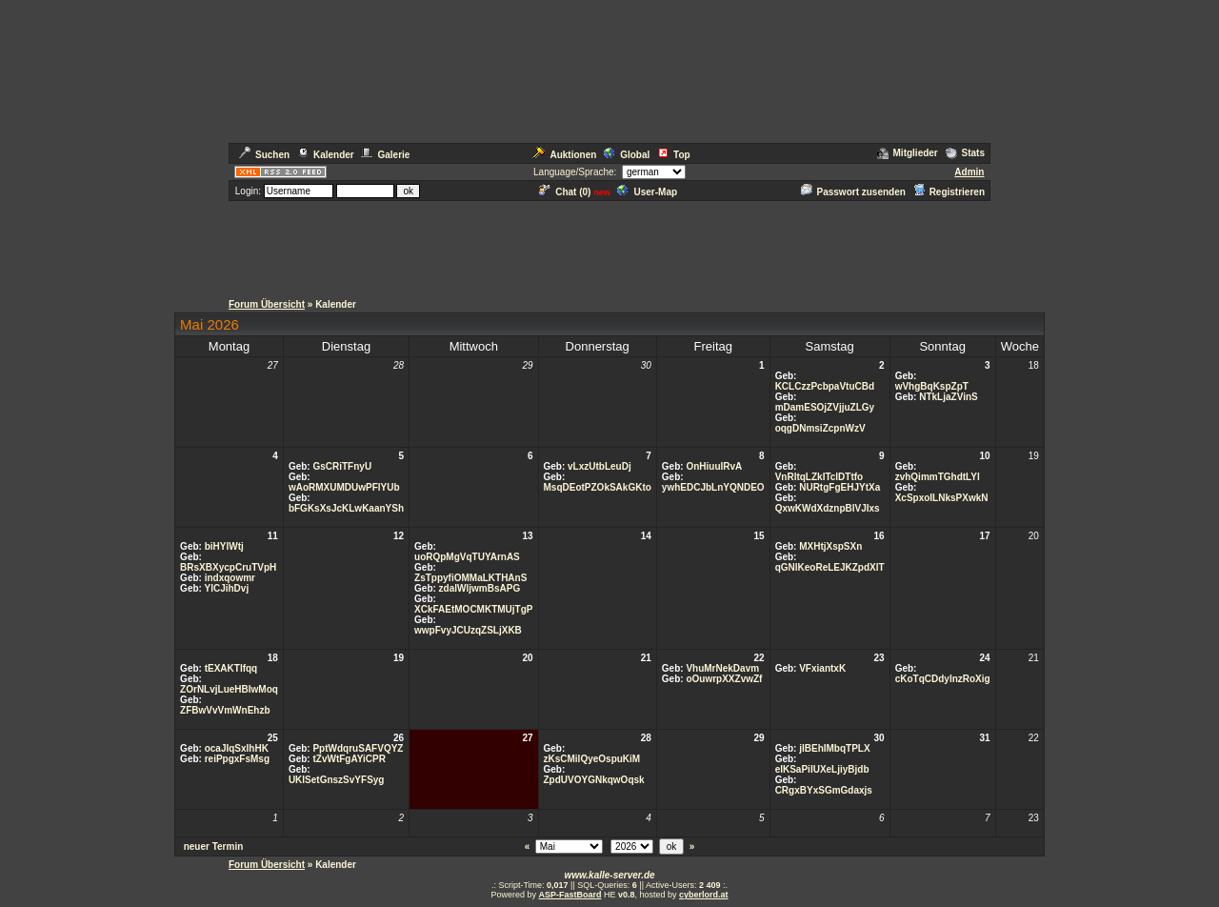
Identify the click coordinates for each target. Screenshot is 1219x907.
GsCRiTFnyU (341, 466)
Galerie (385, 155)
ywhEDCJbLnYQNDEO (713, 487)
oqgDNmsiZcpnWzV (820, 428)
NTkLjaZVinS (948, 397)
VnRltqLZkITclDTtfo (819, 477)
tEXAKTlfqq (231, 668)
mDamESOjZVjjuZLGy (824, 407)
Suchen (264, 155)
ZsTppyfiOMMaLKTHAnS (470, 578)
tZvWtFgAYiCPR (348, 759)
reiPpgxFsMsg (237, 759)
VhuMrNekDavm (722, 668)
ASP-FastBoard (569, 894)
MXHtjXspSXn (830, 546)
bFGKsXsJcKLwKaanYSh (346, 508)
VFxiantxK (822, 668)
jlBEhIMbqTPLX (834, 748)
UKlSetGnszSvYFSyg (337, 780)
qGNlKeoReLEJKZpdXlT (830, 567)
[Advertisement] (609, 246)
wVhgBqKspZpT (932, 386)
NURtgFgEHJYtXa (839, 487)
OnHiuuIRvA (714, 466)
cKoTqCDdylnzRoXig (942, 679)
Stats (965, 153)
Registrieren (949, 192)
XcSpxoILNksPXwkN (942, 498)
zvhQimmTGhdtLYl (937, 477)
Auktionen (564, 155)
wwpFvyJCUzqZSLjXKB (468, 630)
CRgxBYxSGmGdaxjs (823, 790)
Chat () (564, 192)
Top (673, 155)
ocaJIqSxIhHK (237, 748)
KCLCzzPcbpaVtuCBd (824, 386)
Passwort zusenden (853, 192)
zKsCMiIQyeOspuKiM (592, 759)
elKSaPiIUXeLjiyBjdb (822, 769)
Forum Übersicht (267, 304)
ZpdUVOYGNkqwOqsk (594, 780)
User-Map (647, 192)
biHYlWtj (224, 546)
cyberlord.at (704, 894)
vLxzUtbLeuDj (599, 466)
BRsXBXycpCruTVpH (228, 567)
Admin (969, 172)
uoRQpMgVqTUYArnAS (467, 557)
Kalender (325, 155)
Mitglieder (907, 153)
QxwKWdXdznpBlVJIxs (827, 508)
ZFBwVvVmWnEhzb (225, 710)
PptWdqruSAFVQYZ (357, 748)
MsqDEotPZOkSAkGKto (597, 487)
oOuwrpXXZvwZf (724, 679)
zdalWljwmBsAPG (480, 588)
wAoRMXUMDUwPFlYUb (344, 487)
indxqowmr (230, 578)
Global (626, 155)
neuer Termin (214, 846)
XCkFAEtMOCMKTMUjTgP (473, 609)
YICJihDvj (227, 588)
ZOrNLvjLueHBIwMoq (229, 689)
